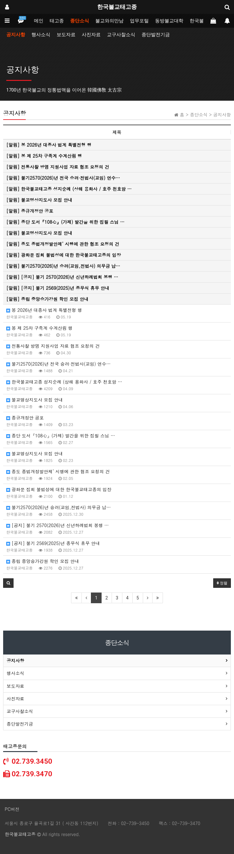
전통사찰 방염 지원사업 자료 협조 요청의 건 (53, 346)
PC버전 (12, 809)
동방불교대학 (169, 21)
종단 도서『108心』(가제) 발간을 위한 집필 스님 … (60, 435)
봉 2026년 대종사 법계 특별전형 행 (44, 310)
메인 (38, 21)
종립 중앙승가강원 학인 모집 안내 (42, 561)
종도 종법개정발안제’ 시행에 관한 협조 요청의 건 (58, 471)
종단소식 (79, 21)
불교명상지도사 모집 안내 (34, 399)
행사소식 (40, 34)
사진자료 (91, 34)
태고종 (57, 21)
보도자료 (66, 34)
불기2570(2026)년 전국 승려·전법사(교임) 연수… (58, 364)
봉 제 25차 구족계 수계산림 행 (39, 328)
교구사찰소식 (121, 34)
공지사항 (15, 34)
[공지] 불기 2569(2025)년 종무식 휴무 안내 (53, 543)
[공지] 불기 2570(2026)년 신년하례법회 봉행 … (57, 525)
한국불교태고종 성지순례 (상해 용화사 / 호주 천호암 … (64, 382)
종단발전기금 (156, 34)
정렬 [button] (222, 583)
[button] (8, 583)
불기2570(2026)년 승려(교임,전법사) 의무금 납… (58, 507)
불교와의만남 (109, 21)
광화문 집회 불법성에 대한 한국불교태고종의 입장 (58, 489)
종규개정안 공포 (25, 417)
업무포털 (139, 21)
